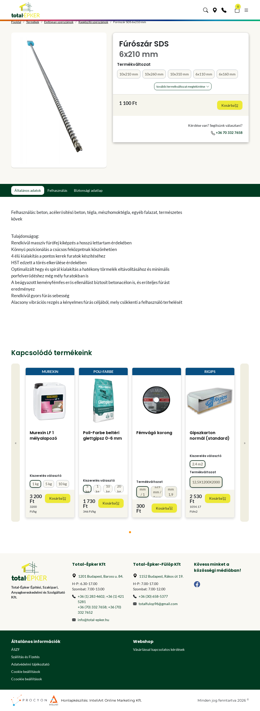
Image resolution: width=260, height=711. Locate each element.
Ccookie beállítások (26, 679)
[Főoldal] (25, 10)
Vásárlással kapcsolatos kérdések (159, 649)
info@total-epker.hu (93, 620)
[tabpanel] (99, 257)
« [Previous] (16, 442)
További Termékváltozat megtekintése (180, 86)
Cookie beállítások (25, 671)
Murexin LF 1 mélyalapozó (43, 435)
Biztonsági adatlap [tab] (88, 190)
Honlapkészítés (74, 700)
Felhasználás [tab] (57, 190)
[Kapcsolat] (223, 9)
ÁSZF (15, 649)
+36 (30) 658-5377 (153, 596)
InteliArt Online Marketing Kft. (115, 700)
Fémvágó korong (154, 433)
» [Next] (245, 442)
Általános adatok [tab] (27, 190)
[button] (205, 9)
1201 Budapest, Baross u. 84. (100, 576)
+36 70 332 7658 (226, 132)
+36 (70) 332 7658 (92, 607)
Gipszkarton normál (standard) (210, 435)
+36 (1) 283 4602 (91, 596)
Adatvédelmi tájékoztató (30, 664)
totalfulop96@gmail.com (158, 604)
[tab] (130, 532)
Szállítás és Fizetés (25, 657)
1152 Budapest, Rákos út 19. (161, 576)
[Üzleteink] (214, 9)
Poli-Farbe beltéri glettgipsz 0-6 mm (102, 435)
